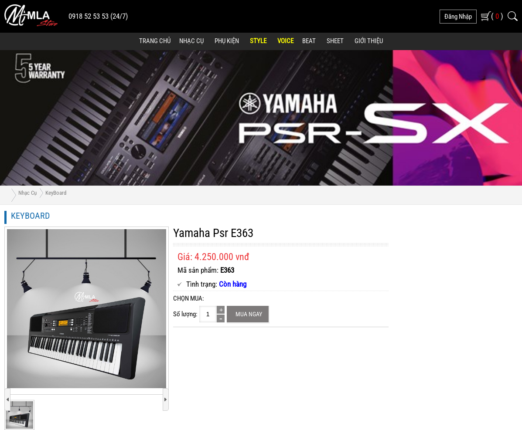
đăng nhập (458, 16)
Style (258, 41)
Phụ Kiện (227, 41)
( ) (497, 15)
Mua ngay (248, 314)
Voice (285, 41)
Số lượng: (185, 314)
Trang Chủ (155, 41)
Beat (309, 41)
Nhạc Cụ (191, 41)
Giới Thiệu (369, 41)
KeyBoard (55, 193)
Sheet (335, 41)
